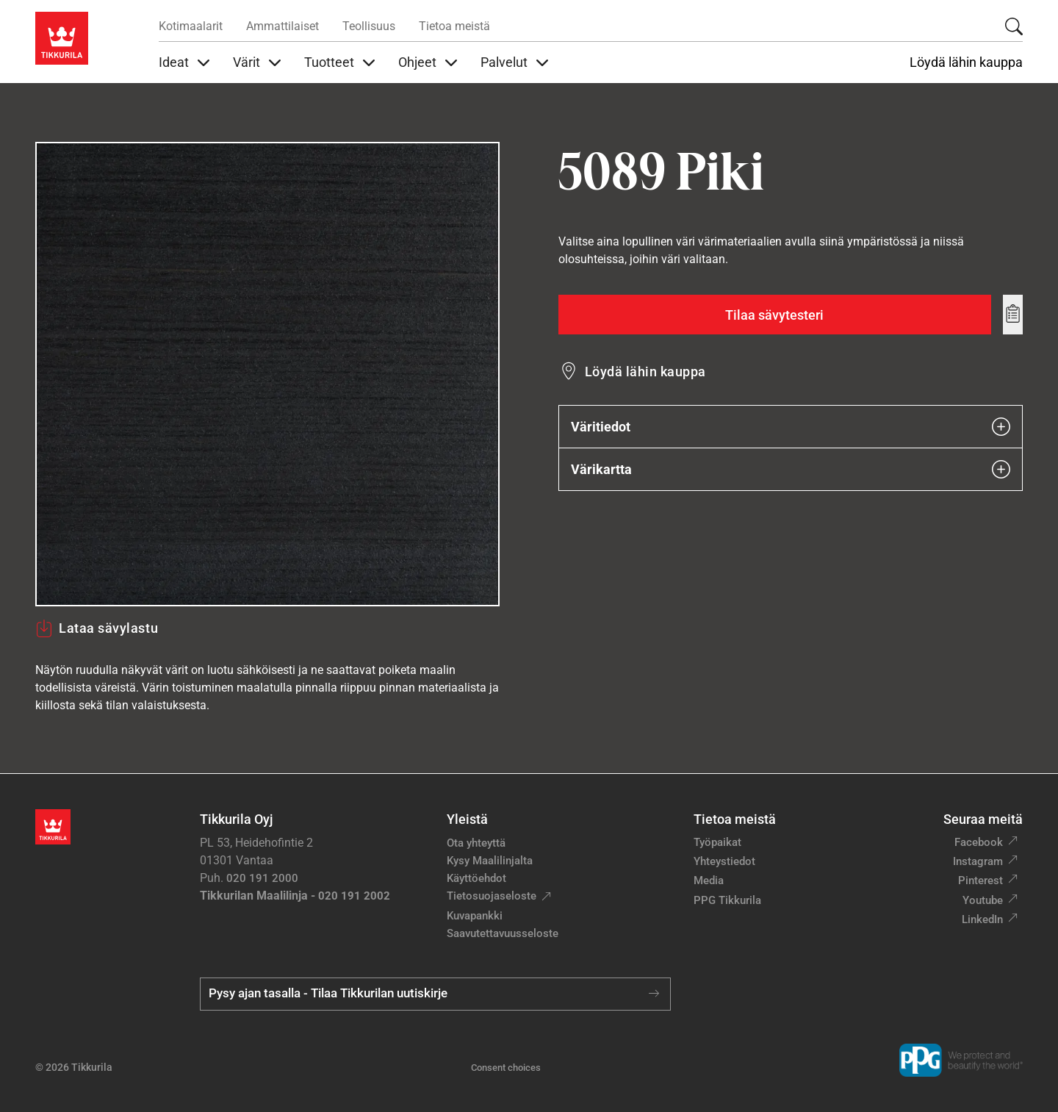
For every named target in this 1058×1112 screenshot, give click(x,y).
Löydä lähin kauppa (966, 62)
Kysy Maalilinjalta (490, 860)
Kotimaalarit (191, 26)
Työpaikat (717, 842)
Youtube (982, 900)
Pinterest (980, 880)
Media (709, 880)
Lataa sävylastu (96, 628)
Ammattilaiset (282, 26)
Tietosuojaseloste (491, 896)
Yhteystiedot (724, 861)
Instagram (978, 861)
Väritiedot (790, 426)
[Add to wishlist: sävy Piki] (1013, 314)
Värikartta (790, 469)
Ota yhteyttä (476, 843)
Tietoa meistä (454, 26)
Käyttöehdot (476, 878)
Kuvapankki (475, 915)
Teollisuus (368, 26)
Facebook (978, 842)
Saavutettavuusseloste (502, 933)
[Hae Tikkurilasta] (1014, 26)
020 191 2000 (262, 878)
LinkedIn (982, 919)
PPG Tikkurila (727, 900)
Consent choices (506, 1067)
